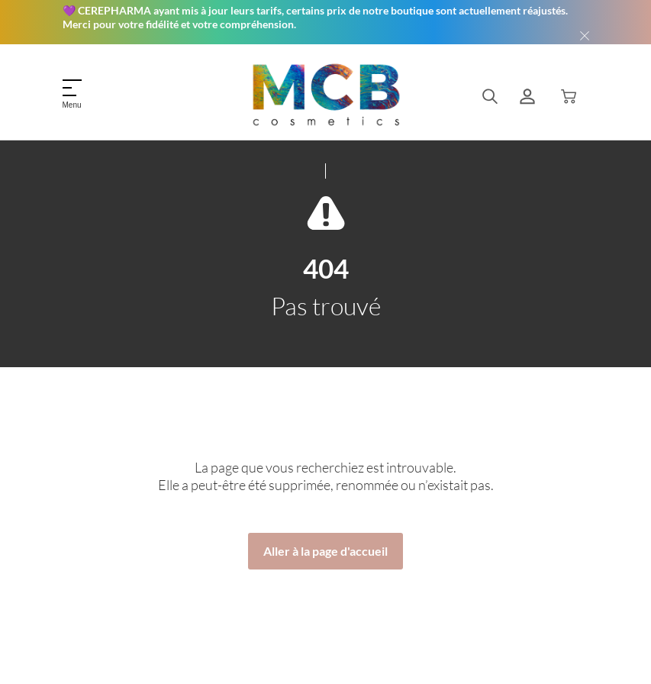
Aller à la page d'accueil (325, 551)
